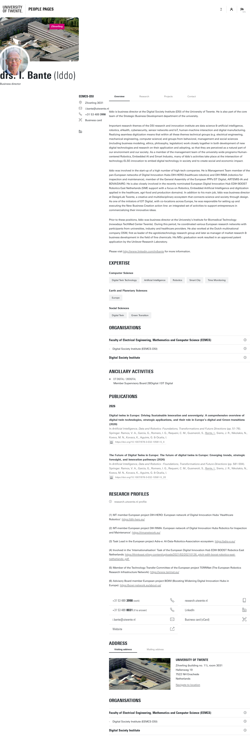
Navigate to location (188, 684)
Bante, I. (210, 433)
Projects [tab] (168, 96)
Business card (93, 120)
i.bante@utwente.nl (97, 108)
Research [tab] (144, 96)
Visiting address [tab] (123, 649)
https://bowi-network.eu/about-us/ (140, 585)
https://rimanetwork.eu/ (146, 532)
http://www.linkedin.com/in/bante (143, 251)
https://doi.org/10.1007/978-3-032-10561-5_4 (140, 442)
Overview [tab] (119, 96)
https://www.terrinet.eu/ (164, 572)
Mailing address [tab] (155, 649)
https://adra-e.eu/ (225, 541)
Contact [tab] (192, 96)
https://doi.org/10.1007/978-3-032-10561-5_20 (140, 477)
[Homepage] (41, 9)
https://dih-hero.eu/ (133, 519)
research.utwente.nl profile (130, 501)
